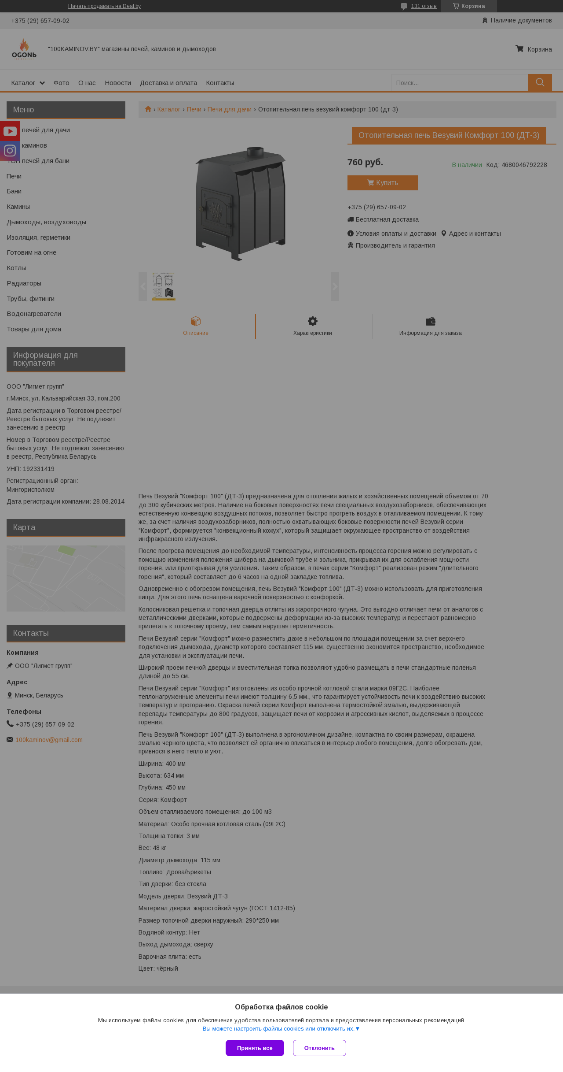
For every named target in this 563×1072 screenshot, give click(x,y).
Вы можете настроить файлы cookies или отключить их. (278, 1028)
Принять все (255, 1048)
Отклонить (319, 1048)
